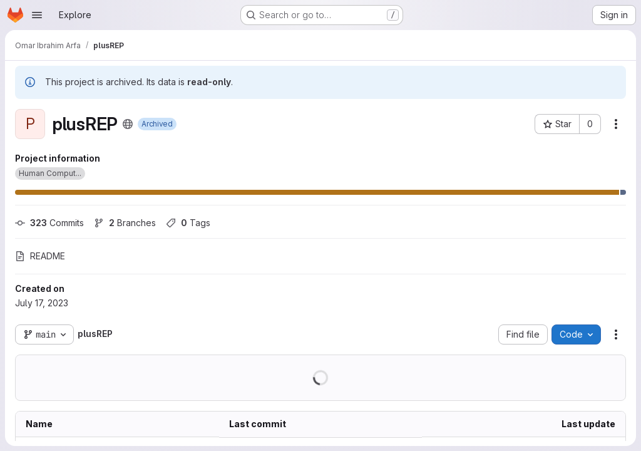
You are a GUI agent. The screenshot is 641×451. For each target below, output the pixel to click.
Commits (49, 222)
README (40, 256)
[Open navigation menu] (37, 15)
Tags (188, 222)
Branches (125, 222)
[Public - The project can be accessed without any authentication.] (128, 124)
